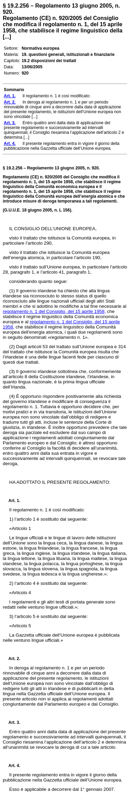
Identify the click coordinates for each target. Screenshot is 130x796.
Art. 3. (11, 722)
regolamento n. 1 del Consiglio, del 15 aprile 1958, (54, 311)
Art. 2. (11, 658)
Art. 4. (11, 765)
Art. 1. (14, 500)
